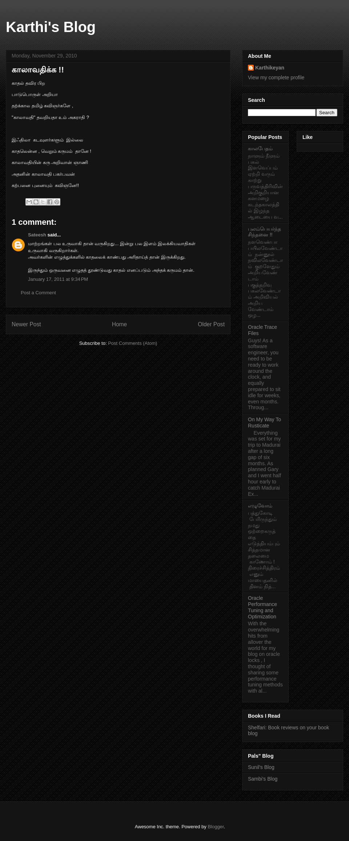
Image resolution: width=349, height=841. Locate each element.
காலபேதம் (260, 148)
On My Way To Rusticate (264, 422)
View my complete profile (276, 77)
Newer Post (26, 324)
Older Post (211, 324)
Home (119, 324)
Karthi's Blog (51, 27)
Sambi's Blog (262, 779)
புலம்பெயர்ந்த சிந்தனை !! (264, 232)
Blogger (216, 826)
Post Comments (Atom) (132, 343)
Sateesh (37, 235)
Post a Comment (38, 292)
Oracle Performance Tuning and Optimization (262, 607)
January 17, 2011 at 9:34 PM (58, 279)
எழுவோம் (260, 506)
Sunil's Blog (261, 767)
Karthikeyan (269, 68)
